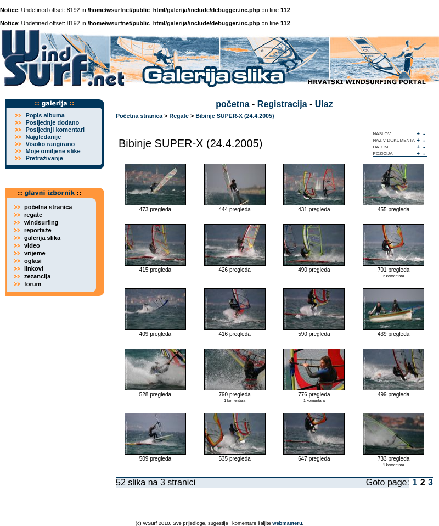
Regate (179, 116)
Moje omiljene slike (52, 151)
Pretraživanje (44, 158)
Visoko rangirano (50, 144)
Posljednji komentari (55, 129)
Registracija (282, 104)
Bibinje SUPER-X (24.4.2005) (234, 116)
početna (232, 104)
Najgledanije (43, 136)
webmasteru (287, 523)
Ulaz (324, 104)
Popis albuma (45, 115)
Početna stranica (139, 116)
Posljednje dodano (52, 122)
